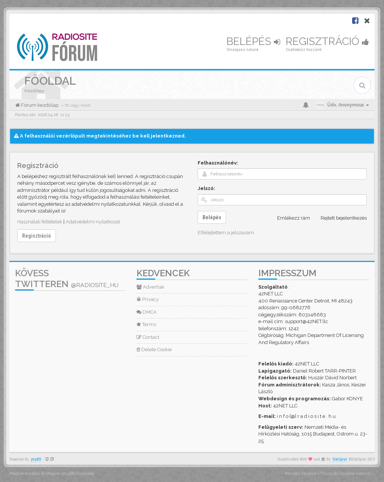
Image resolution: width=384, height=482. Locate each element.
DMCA (146, 312)
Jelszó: (206, 188)
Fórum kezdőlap (39, 105)
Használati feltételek (39, 222)
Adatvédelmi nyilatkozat (93, 222)
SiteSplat (340, 459)
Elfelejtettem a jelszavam (226, 232)
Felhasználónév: (218, 163)
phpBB (36, 459)
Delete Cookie (154, 349)
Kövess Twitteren (66, 278)
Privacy (147, 299)
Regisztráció (327, 41)
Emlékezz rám (289, 218)
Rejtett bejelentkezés (339, 218)
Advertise (150, 287)
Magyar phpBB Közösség (70, 473)
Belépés (253, 41)
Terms (146, 324)
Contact (147, 337)
